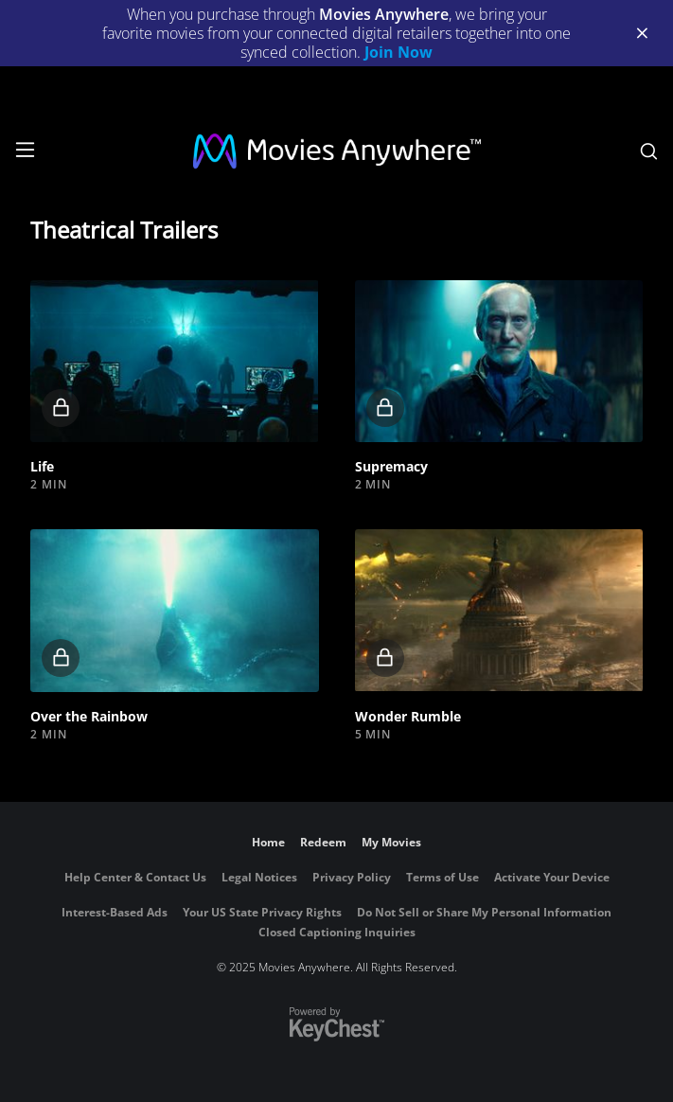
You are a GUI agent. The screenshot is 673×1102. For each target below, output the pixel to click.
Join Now (398, 52)
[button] (174, 361)
